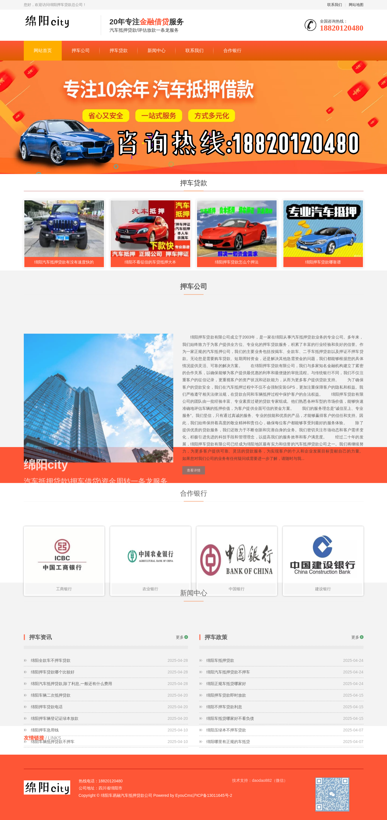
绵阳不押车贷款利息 (285, 753)
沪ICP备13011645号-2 (212, 795)
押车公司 (81, 50)
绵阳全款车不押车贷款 (109, 707)
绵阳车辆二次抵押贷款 (109, 742)
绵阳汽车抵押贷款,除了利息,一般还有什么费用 (109, 730)
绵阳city (58, 25)
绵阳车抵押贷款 (285, 707)
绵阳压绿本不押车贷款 (285, 776)
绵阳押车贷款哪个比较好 (109, 718)
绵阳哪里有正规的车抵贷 (285, 788)
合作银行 (232, 50)
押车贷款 (119, 50)
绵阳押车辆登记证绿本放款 (109, 765)
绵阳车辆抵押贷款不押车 (109, 788)
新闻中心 (156, 50)
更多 (180, 684)
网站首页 (43, 50)
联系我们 (334, 5)
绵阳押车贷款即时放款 (285, 742)
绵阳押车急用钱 (109, 776)
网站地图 (356, 5)
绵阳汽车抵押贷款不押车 (285, 718)
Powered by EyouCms (172, 795)
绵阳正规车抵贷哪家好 (285, 730)
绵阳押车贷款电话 (109, 753)
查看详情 (193, 529)
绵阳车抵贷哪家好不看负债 (285, 765)
